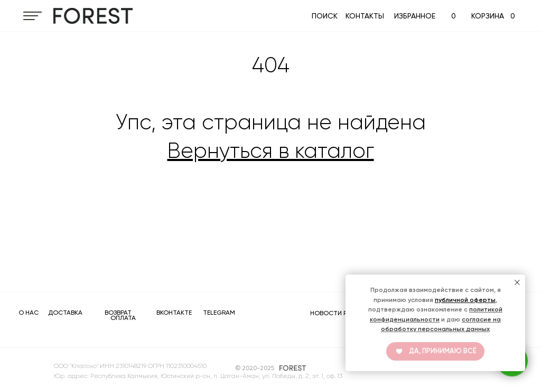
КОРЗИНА (487, 16)
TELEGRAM (219, 312)
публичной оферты (465, 300)
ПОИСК (325, 16)
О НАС (28, 312)
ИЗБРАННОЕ (414, 16)
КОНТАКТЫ (365, 16)
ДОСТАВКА (65, 312)
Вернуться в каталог (270, 150)
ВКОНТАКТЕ (174, 312)
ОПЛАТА (123, 318)
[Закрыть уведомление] (517, 282)
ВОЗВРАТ (118, 312)
